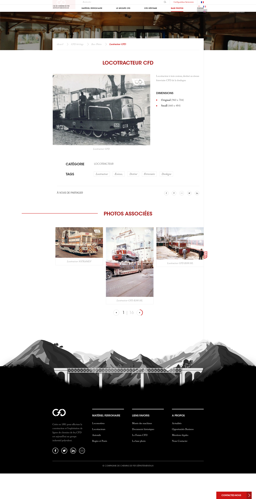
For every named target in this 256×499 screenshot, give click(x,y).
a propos (178, 415)
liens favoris (140, 415)
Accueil (60, 44)
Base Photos (96, 44)
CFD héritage (77, 44)
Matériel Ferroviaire (106, 415)
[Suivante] (140, 313)
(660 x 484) (171, 105)
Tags (70, 174)
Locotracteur (103, 163)
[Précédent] (116, 313)
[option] (79, 246)
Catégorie (75, 164)
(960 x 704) (172, 100)
